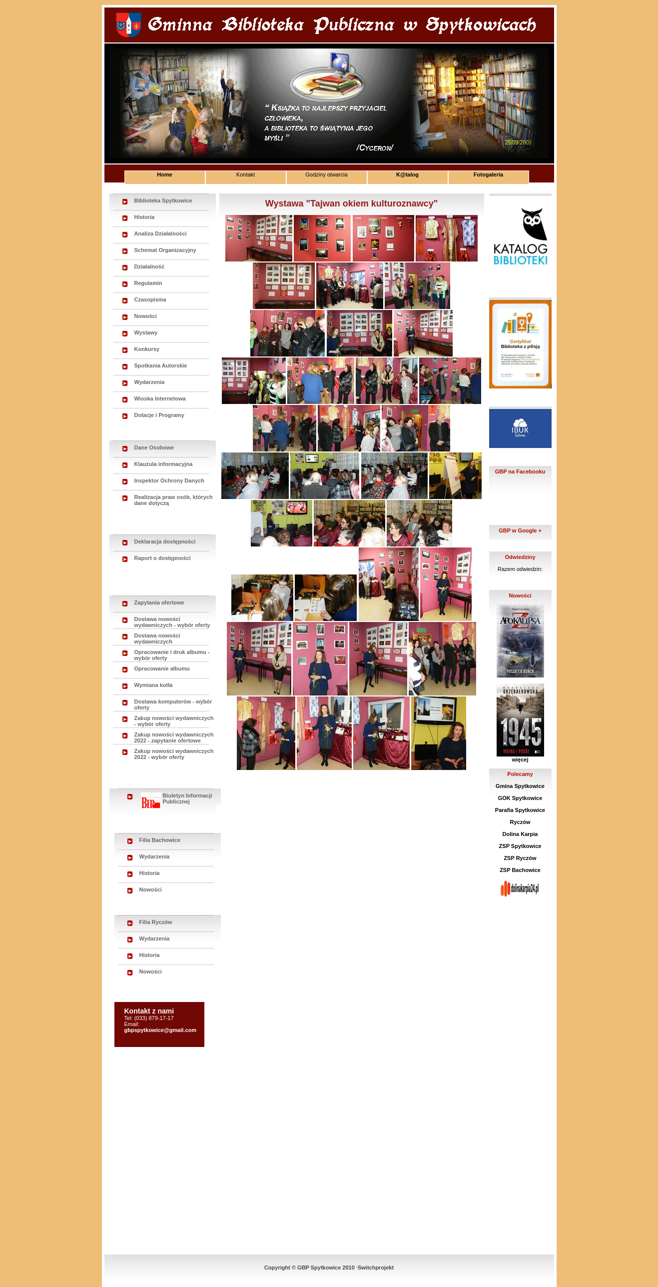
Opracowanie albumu (162, 669)
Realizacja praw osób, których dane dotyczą (173, 500)
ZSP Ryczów (520, 858)
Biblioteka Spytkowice (163, 201)
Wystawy (146, 333)
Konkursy (147, 349)
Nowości (145, 316)
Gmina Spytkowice (520, 786)
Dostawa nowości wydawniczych (157, 638)
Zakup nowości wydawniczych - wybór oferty (174, 721)
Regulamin (148, 283)
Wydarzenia (149, 382)
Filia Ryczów (155, 922)
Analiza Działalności (160, 233)
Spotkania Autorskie (160, 365)
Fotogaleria (488, 175)
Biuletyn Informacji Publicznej (176, 798)
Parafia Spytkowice (520, 810)
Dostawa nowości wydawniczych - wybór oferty (172, 622)
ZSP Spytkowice (520, 846)
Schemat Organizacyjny (165, 250)
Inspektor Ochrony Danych (169, 481)
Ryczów (520, 822)
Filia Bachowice (160, 840)
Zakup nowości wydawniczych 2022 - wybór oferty (174, 754)
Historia (144, 217)
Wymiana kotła (153, 685)
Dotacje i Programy (159, 415)
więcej (520, 759)
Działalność (149, 267)
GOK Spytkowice (520, 798)
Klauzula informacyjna (163, 464)
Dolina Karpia (520, 834)
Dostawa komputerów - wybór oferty (173, 704)
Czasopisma (150, 299)
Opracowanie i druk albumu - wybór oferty (172, 655)
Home (164, 175)
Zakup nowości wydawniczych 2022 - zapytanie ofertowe (174, 738)
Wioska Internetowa (160, 399)
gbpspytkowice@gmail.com (160, 1030)
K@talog (407, 175)
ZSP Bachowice (520, 870)
